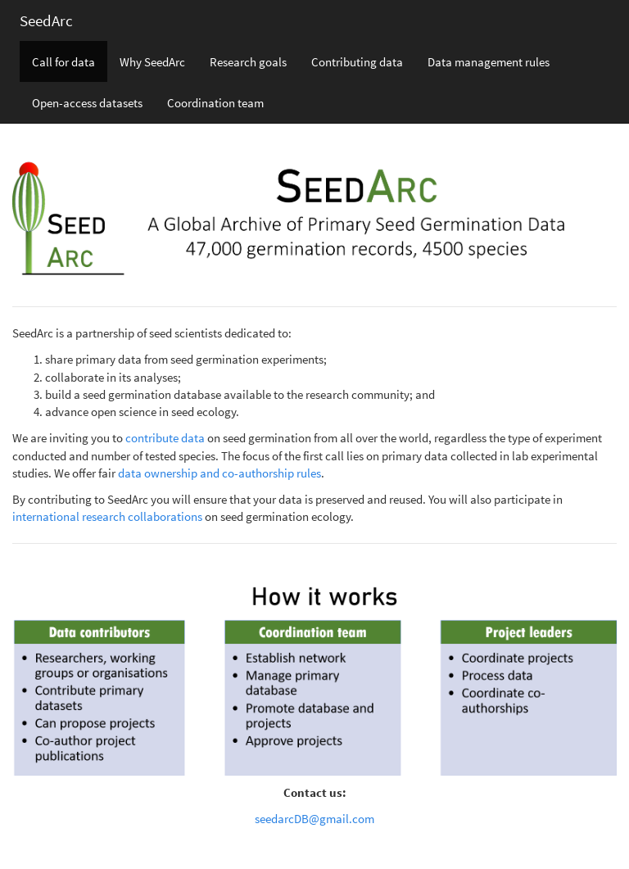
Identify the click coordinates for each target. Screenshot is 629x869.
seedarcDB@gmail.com (314, 818)
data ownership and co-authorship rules (219, 473)
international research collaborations (107, 516)
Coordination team (215, 103)
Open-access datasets (87, 103)
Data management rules (489, 62)
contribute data (165, 438)
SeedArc (46, 20)
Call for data (63, 62)
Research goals (248, 62)
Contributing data (357, 62)
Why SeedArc (152, 62)
